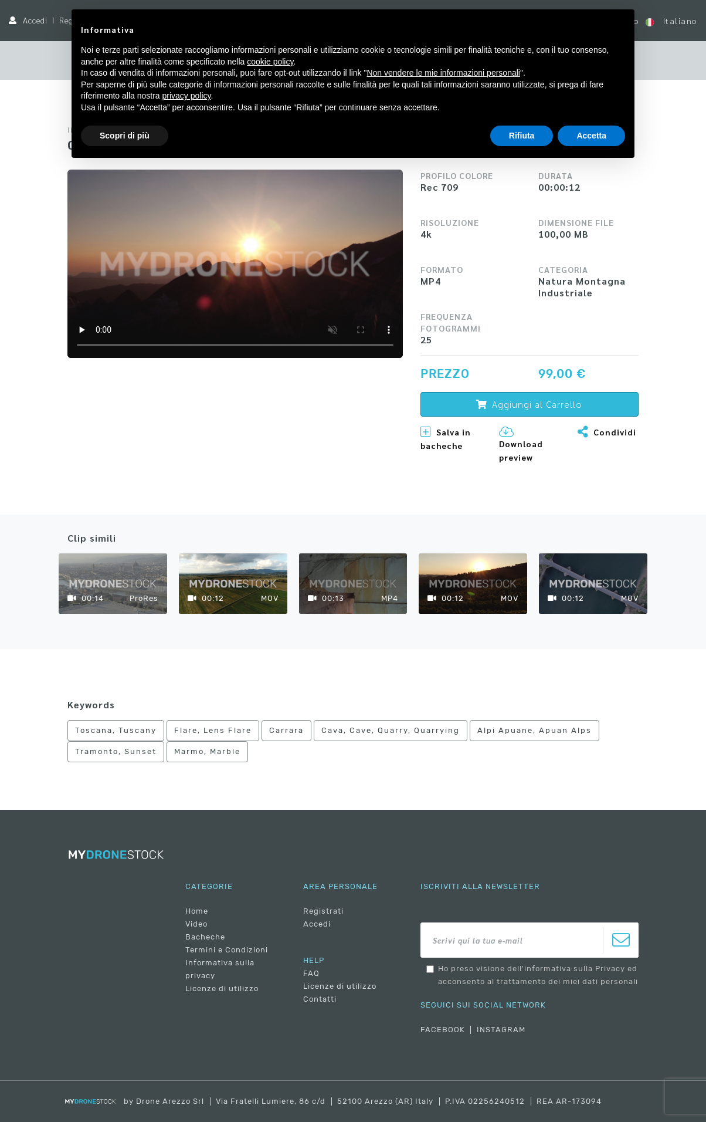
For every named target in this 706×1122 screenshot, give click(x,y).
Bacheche (205, 936)
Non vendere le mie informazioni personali (443, 72)
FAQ (311, 973)
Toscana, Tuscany (116, 730)
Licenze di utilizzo (222, 988)
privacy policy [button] (186, 95)
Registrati (323, 911)
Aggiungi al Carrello (529, 404)
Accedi (35, 20)
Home (196, 911)
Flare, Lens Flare (213, 730)
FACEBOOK (442, 1029)
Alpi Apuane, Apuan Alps (534, 730)
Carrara (286, 730)
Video (196, 924)
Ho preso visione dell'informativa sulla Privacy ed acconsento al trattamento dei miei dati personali (538, 975)
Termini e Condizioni (226, 949)
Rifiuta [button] (522, 135)
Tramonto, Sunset (116, 751)
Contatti (320, 999)
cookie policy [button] (270, 61)
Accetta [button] (591, 135)
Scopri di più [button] (125, 135)
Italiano (671, 20)
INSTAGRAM (501, 1029)
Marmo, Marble (207, 751)
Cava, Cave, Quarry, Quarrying (390, 730)
